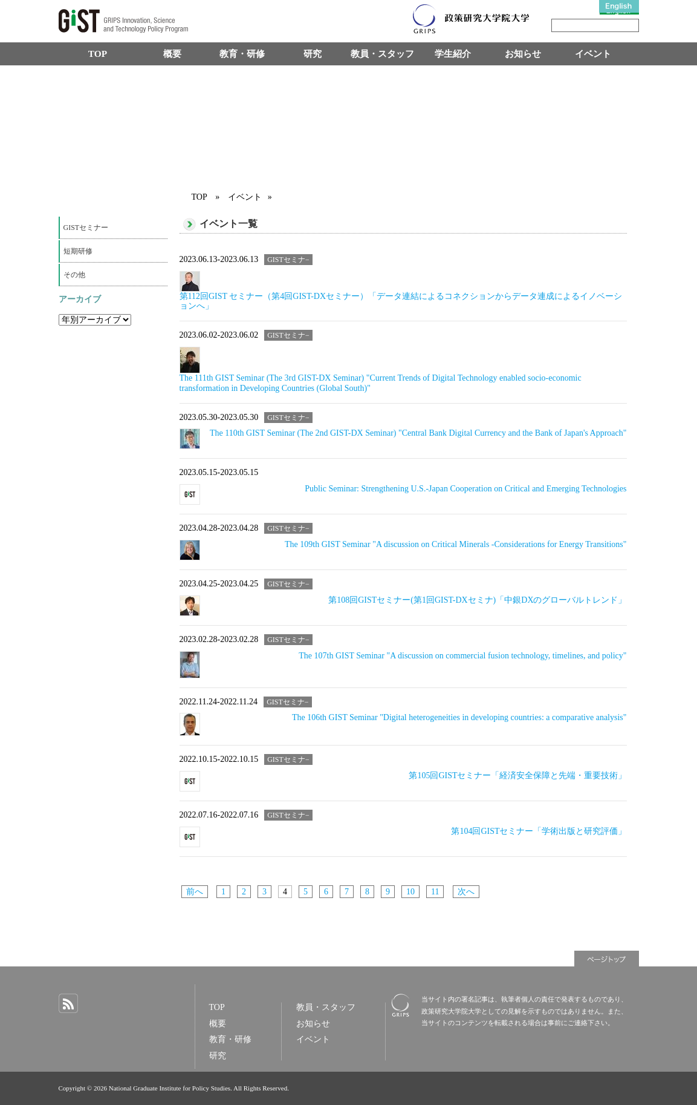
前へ (194, 891)
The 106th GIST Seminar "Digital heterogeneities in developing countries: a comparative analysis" (459, 717)
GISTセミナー (86, 227)
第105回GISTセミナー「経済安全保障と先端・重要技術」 (517, 775)
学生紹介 (453, 53)
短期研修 (77, 251)
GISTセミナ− (288, 259)
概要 (172, 53)
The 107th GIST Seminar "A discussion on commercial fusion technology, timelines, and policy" (462, 655)
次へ (466, 891)
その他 (74, 275)
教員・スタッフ (382, 53)
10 (410, 891)
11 (435, 891)
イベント (593, 53)
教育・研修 (242, 53)
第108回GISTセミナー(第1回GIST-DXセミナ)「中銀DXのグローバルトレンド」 (477, 600)
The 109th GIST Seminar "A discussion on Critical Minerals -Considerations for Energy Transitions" (455, 544)
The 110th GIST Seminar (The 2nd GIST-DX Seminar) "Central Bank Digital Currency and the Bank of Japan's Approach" (418, 433)
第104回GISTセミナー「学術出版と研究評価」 (538, 831)
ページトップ (606, 958)
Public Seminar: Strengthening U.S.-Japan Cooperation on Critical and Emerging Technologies (465, 488)
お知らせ (523, 53)
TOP (97, 53)
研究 (312, 53)
